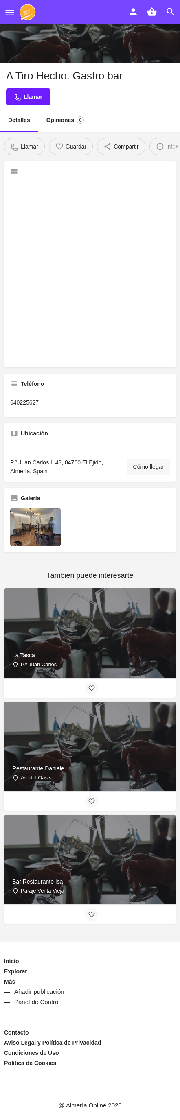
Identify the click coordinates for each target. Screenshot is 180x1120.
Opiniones (65, 120)
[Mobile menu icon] (9, 12)
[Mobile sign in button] (133, 12)
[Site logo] (29, 12)
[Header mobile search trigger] (170, 12)
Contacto (16, 1032)
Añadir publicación (39, 991)
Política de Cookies (30, 1063)
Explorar (15, 971)
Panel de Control (37, 1001)
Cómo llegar (148, 467)
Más (9, 981)
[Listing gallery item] (35, 527)
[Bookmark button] (91, 688)
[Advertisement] (90, 271)
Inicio (11, 961)
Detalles (19, 120)
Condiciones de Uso (31, 1053)
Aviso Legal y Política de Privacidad (52, 1042)
